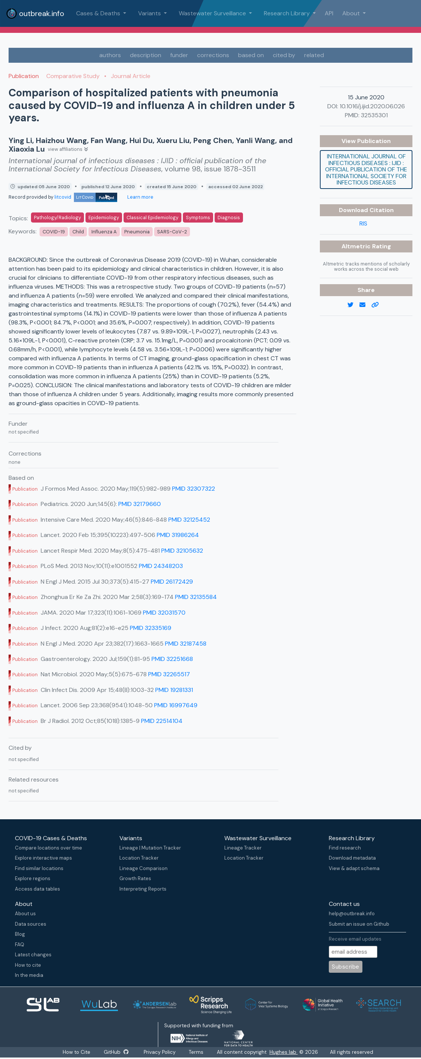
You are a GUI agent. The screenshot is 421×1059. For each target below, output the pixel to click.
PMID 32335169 (150, 628)
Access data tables (37, 889)
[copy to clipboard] (378, 305)
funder (179, 55)
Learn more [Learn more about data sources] (139, 197)
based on (251, 55)
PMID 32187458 (185, 643)
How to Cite (76, 1052)
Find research (345, 848)
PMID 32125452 (189, 520)
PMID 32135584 (196, 597)
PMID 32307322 (193, 489)
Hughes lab (284, 1052)
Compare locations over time (48, 848)
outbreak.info (35, 13)
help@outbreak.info (352, 913)
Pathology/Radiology (57, 217)
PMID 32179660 (139, 504)
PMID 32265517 (169, 674)
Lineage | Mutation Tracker (150, 848)
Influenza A (104, 232)
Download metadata (352, 858)
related (314, 55)
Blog (20, 934)
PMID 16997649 (175, 705)
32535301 (374, 115)
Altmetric (357, 246)
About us (25, 913)
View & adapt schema (354, 868)
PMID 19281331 (174, 690)
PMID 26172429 (172, 582)
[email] (365, 305)
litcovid (85, 197)
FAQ (19, 944)
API (329, 13)
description (145, 55)
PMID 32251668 (172, 659)
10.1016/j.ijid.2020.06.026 (372, 106)
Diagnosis (229, 217)
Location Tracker (139, 858)
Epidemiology (103, 217)
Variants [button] (150, 13)
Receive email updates (355, 939)
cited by (284, 55)
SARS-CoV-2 (172, 232)
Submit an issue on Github (359, 924)
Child (78, 232)
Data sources (30, 924)
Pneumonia (137, 232)
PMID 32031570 (164, 613)
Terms (196, 1052)
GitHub (116, 1052)
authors (110, 55)
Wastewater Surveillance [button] (213, 13)
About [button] (351, 13)
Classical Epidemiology (152, 217)
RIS (363, 223)
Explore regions (32, 878)
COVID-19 (54, 232)
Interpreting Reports (142, 889)
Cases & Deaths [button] (99, 13)
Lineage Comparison (143, 868)
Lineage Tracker (243, 848)
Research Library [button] (287, 13)
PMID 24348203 (161, 566)
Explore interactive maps (43, 858)
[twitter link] (353, 305)
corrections (213, 55)
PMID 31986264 (178, 535)
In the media (29, 975)
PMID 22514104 (162, 721)
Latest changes (33, 954)
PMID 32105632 (182, 551)
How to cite (28, 965)
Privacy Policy (160, 1052)
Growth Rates (135, 878)
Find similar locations (39, 868)
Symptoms (198, 217)
